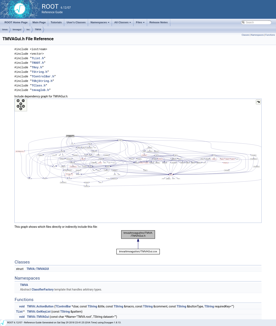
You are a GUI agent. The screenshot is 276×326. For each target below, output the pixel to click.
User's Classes (76, 22)
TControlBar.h (43, 76)
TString (92, 306)
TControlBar (63, 306)
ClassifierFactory (43, 289)
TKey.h (37, 67)
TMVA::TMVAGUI (38, 268)
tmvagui (17, 29)
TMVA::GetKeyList (39, 311)
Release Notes (159, 22)
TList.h (38, 58)
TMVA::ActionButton (40, 306)
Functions (270, 35)
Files (140, 23)
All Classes (123, 23)
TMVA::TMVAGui (38, 316)
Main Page (39, 22)
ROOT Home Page (16, 22)
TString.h (39, 72)
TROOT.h (38, 63)
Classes (245, 35)
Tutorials (56, 22)
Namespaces (100, 23)
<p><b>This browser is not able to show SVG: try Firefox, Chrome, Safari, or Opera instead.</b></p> (138, 161)
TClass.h (38, 85)
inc (28, 29)
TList (19, 311)
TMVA (38, 29)
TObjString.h (42, 81)
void (21, 306)
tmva (5, 29)
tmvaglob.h (40, 90)
